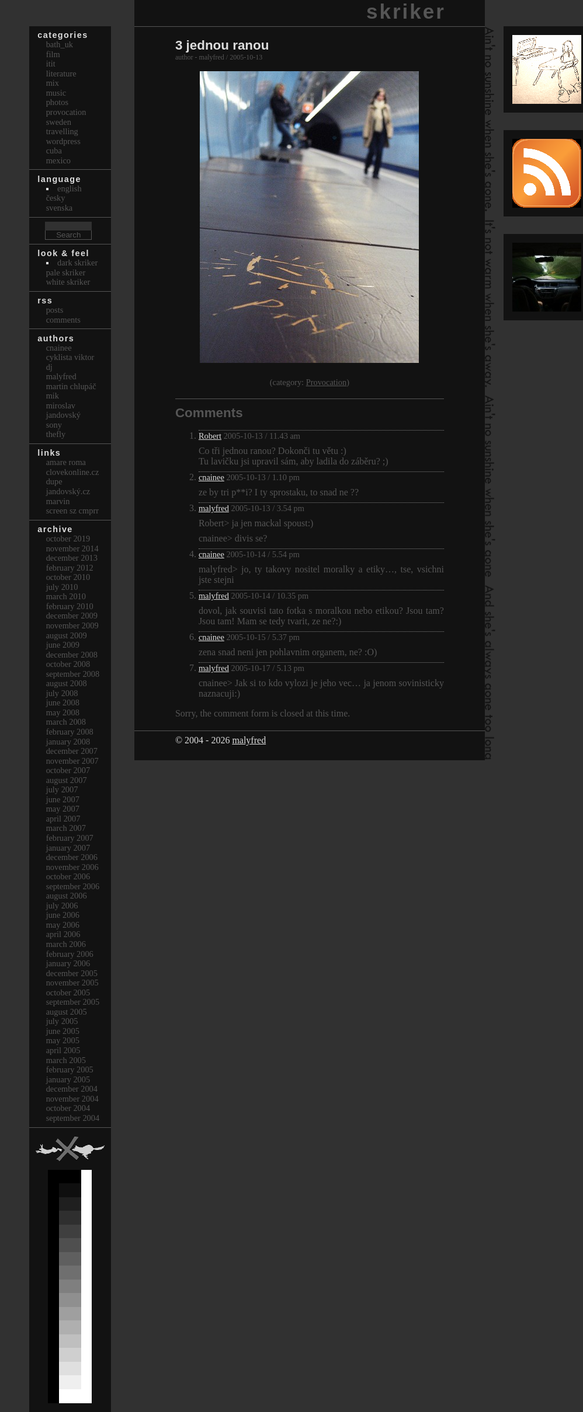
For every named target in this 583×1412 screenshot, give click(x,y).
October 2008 (68, 664)
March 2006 (66, 944)
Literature (61, 73)
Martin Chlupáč (71, 386)
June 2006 (62, 915)
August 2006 (66, 895)
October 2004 (68, 1108)
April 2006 (63, 934)
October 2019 (68, 538)
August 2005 (66, 1011)
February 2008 (69, 731)
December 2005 (72, 973)
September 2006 (73, 886)
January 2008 (68, 741)
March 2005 (66, 1060)
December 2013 (72, 557)
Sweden (58, 122)
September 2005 (73, 1001)
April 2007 (63, 818)
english (69, 188)
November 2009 (72, 625)
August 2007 (66, 780)
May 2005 (62, 1040)
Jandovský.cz (68, 491)
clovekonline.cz (72, 472)
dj (49, 367)
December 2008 (72, 654)
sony (54, 424)
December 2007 (72, 751)
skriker (406, 11)
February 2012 (69, 567)
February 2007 (69, 838)
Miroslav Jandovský (63, 410)
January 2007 (68, 847)
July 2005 (62, 1021)
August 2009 (66, 635)
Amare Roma (66, 462)
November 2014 (72, 548)
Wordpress (63, 141)
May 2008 (62, 712)
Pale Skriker (66, 272)
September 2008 (73, 674)
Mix (52, 83)
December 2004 (72, 1088)
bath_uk (59, 44)
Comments (63, 319)
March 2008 (66, 721)
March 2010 (66, 596)
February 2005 (69, 1069)
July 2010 (62, 587)
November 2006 (72, 867)
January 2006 (68, 963)
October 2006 (68, 876)
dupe (54, 481)
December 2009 (72, 615)
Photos (57, 102)
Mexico (58, 160)
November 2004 (72, 1098)
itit (50, 63)
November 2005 (72, 982)
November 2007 (72, 761)
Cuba (54, 150)
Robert (210, 436)
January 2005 (68, 1079)
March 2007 (66, 828)
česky (55, 197)
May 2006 (62, 924)
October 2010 (68, 577)
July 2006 (62, 905)
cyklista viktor (70, 357)
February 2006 (69, 954)
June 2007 (62, 799)
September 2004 (73, 1118)
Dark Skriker (77, 262)
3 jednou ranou (222, 45)
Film (53, 54)
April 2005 (63, 1050)
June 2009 (62, 644)
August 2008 (66, 683)
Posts (55, 309)
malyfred (214, 508)
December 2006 (72, 857)
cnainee (211, 477)
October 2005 (68, 992)
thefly (56, 434)
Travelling (62, 131)
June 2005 (62, 1031)
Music (56, 92)
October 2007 (68, 770)
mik (52, 395)
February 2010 (69, 606)
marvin (58, 501)
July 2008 (62, 693)
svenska (59, 207)
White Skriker (68, 281)
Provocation (326, 382)
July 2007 (62, 789)
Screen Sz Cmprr (72, 510)
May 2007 (62, 808)
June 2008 (62, 702)
